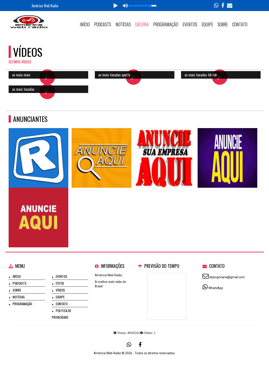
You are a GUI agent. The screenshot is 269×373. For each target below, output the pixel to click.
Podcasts (102, 24)
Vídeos (60, 290)
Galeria (142, 24)
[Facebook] (140, 344)
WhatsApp (215, 288)
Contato (239, 24)
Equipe (207, 24)
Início (85, 24)
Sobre (222, 24)
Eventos (190, 24)
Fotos (60, 283)
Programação (165, 24)
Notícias (123, 24)
